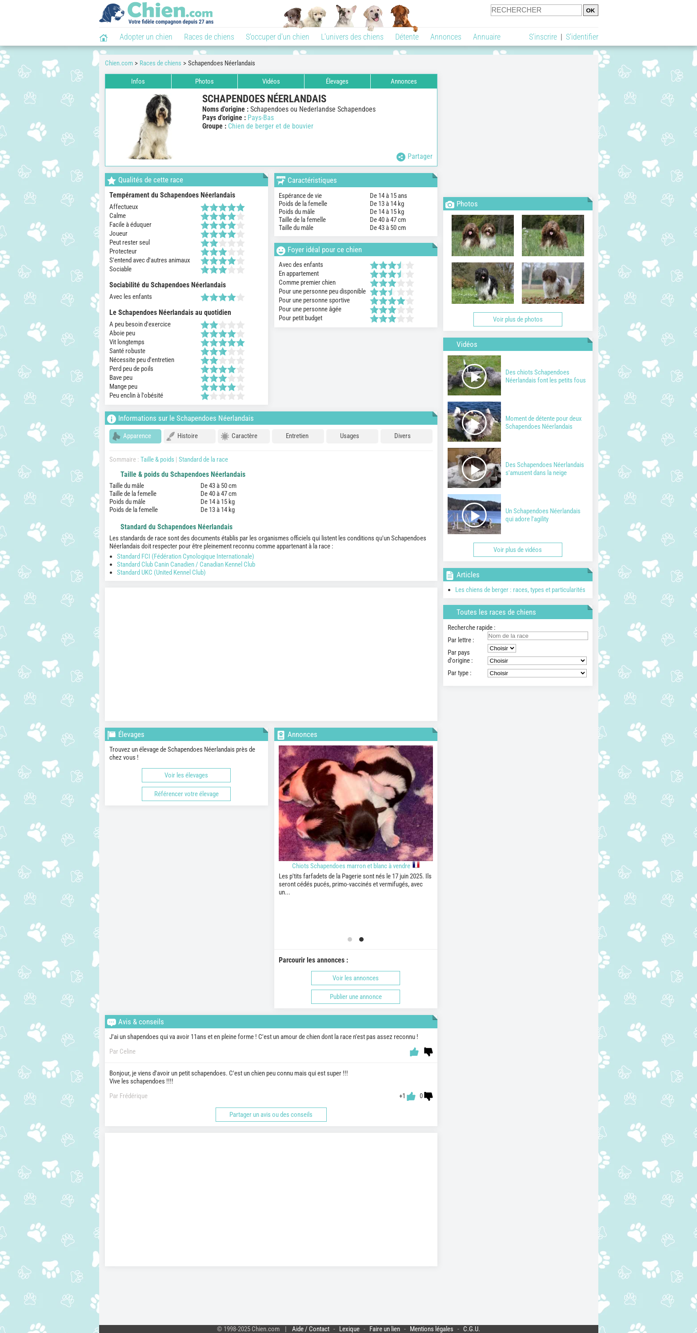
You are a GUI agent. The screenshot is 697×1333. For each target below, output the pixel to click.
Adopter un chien (146, 36)
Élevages (337, 81)
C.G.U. (471, 1325)
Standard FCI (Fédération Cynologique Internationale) (185, 552)
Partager (415, 156)
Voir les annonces (355, 974)
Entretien (291, 436)
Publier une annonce (356, 993)
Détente (407, 36)
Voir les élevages (186, 771)
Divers (397, 436)
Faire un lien (384, 1325)
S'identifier (582, 36)
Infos (138, 81)
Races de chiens (209, 36)
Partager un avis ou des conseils (270, 1111)
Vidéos (271, 81)
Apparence (131, 436)
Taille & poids (157, 455)
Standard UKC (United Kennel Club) (161, 568)
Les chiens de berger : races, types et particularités (520, 590)
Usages (344, 436)
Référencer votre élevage (186, 790)
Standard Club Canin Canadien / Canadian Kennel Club (186, 560)
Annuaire (487, 36)
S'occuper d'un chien (277, 36)
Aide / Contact (310, 1325)
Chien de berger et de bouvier (270, 126)
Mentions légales (431, 1325)
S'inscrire (543, 36)
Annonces (445, 36)
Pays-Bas (261, 117)
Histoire (182, 436)
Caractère (238, 436)
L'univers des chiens (352, 36)
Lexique (349, 1325)
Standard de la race (203, 455)
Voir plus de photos (518, 319)
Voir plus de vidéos (517, 550)
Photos (204, 81)
